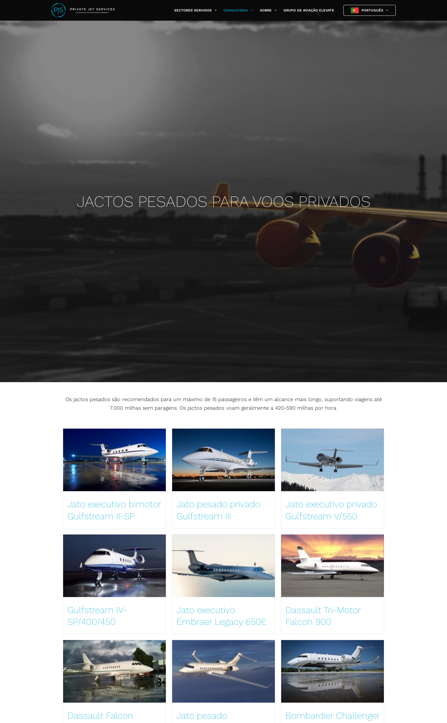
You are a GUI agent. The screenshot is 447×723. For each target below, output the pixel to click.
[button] (214, 10)
